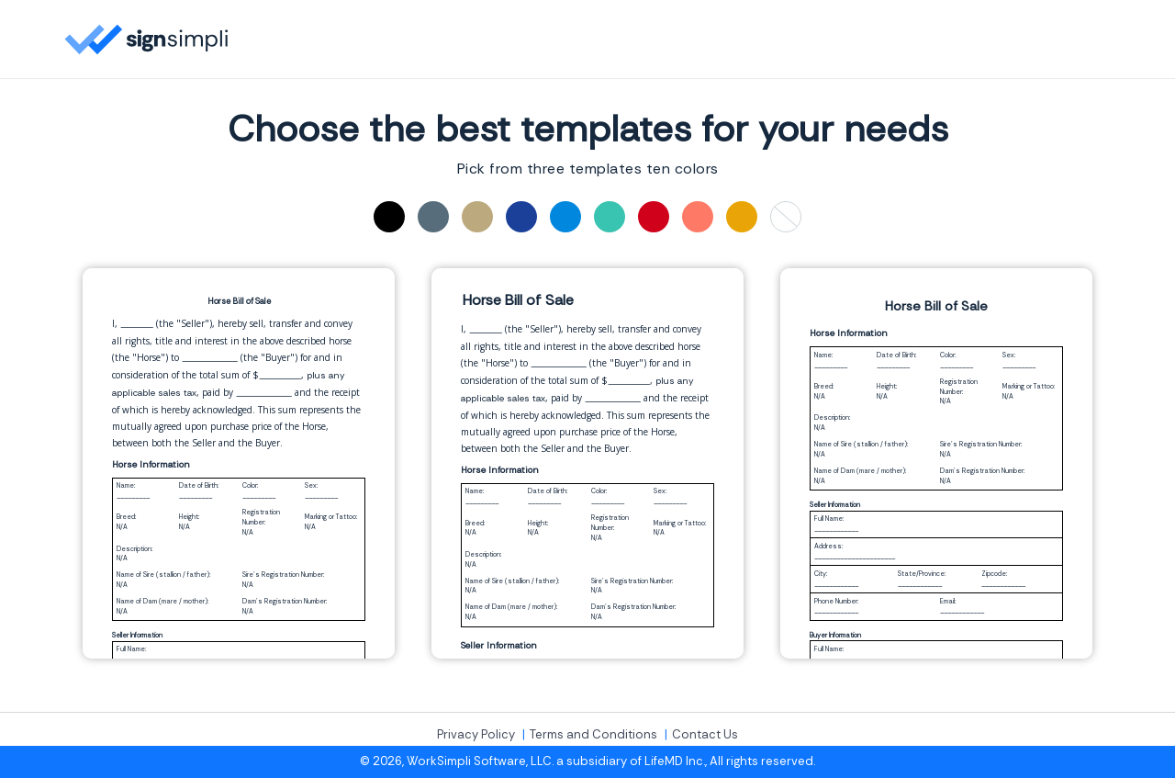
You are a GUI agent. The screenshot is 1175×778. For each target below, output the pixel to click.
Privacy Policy (476, 734)
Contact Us (705, 734)
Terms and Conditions (593, 734)
